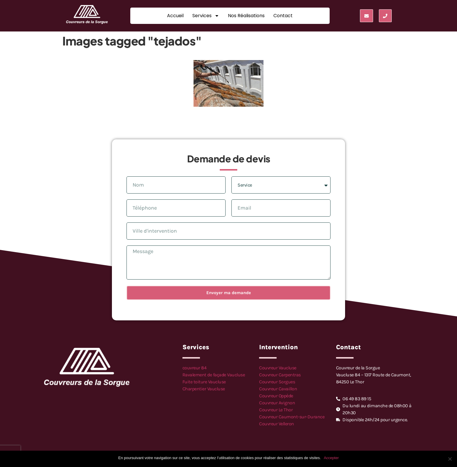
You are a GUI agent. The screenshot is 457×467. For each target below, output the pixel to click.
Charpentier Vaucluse (203, 388)
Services (205, 15)
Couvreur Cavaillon (278, 388)
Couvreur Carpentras (280, 375)
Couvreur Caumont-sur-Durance (291, 416)
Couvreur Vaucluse (277, 368)
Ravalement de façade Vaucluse (213, 375)
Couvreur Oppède (276, 395)
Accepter (331, 458)
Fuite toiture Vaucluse (204, 382)
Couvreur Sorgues (277, 382)
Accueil (175, 15)
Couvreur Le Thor (276, 409)
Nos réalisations (246, 15)
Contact (283, 15)
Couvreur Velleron (276, 423)
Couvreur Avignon (277, 402)
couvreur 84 (194, 368)
